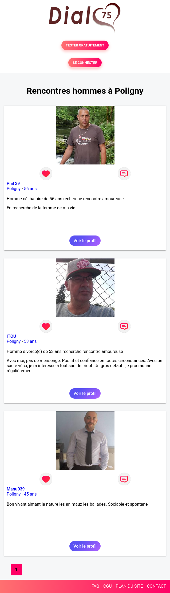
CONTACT (156, 586)
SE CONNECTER (85, 63)
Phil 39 (13, 183)
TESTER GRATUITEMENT (85, 45)
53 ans (30, 341)
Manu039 (16, 489)
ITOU (11, 336)
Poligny (14, 188)
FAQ (95, 586)
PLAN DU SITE (129, 586)
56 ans (30, 188)
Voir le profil (84, 240)
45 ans (30, 494)
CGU (107, 586)
